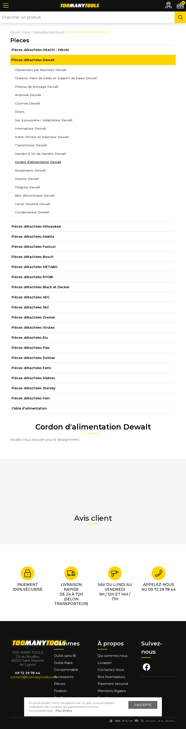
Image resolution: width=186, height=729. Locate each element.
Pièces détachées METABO (34, 267)
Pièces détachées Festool (33, 247)
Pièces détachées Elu (29, 338)
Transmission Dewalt (31, 145)
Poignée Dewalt (27, 187)
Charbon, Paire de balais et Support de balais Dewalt (56, 78)
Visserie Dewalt (27, 179)
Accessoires (63, 677)
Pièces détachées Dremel (33, 317)
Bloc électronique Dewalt (35, 195)
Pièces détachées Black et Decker (40, 287)
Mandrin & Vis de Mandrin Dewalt (40, 153)
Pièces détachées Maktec (33, 378)
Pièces (59, 684)
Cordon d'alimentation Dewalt (38, 162)
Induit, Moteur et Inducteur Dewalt (42, 137)
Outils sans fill (65, 656)
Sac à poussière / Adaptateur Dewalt (44, 120)
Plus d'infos (64, 710)
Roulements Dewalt (30, 170)
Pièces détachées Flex (30, 348)
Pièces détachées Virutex (33, 327)
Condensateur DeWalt (32, 212)
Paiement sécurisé (113, 684)
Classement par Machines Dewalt (41, 70)
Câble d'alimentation (29, 408)
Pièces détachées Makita (32, 237)
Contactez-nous (111, 670)
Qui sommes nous (113, 656)
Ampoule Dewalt (28, 95)
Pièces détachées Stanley (33, 388)
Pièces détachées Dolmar (33, 358)
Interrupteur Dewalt (30, 128)
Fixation (60, 691)
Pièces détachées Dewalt (33, 60)
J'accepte (143, 705)
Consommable (66, 670)
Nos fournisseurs (111, 677)
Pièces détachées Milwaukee (36, 226)
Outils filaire (63, 663)
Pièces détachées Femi (31, 368)
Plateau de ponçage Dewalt (37, 86)
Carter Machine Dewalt (33, 204)
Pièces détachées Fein (30, 398)
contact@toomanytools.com (33, 677)
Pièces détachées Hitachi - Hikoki (40, 50)
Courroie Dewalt (27, 103)
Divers (20, 111)
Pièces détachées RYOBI (32, 277)
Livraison (105, 663)
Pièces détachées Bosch (32, 257)
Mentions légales (112, 691)
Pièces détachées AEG (30, 297)
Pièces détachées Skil (30, 307)
